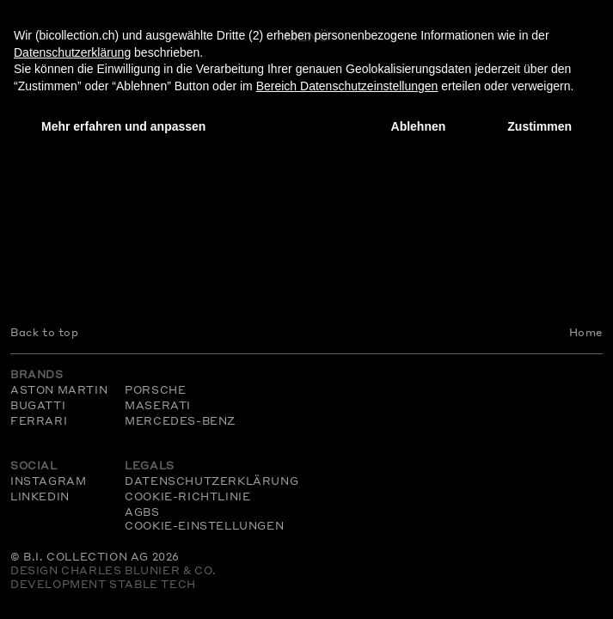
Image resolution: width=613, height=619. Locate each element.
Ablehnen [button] (418, 126)
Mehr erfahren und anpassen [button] (123, 126)
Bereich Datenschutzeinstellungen (347, 86)
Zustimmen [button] (539, 126)
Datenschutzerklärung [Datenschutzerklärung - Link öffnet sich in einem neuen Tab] (72, 52)
